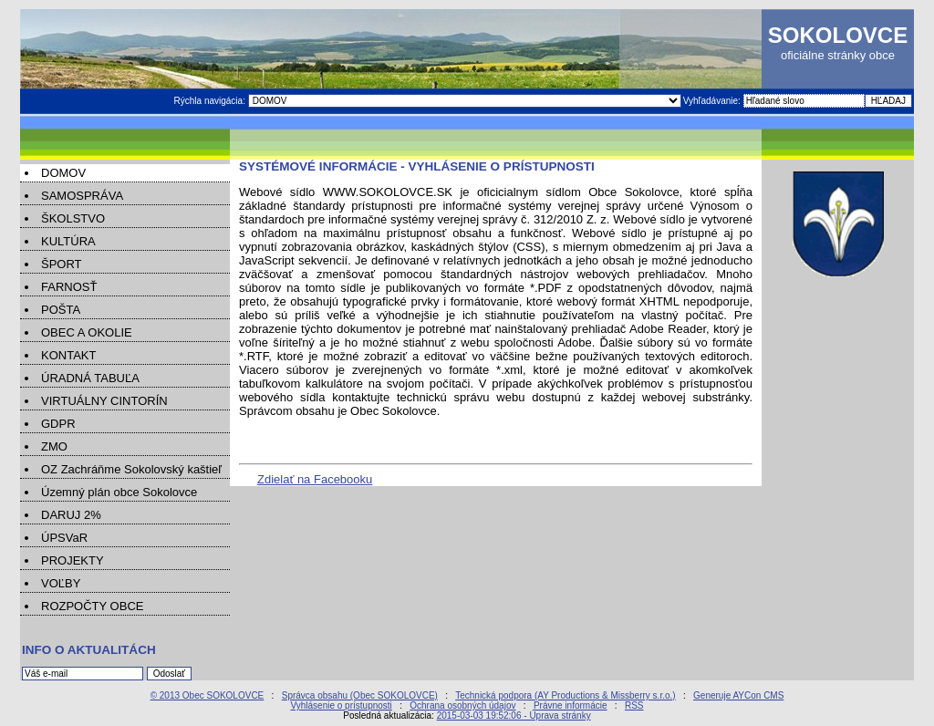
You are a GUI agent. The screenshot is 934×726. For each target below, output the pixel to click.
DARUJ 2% (71, 515)
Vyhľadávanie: (713, 101)
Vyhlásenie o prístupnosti (340, 705)
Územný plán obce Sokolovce (119, 492)
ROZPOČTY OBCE (92, 606)
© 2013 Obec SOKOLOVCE (207, 695)
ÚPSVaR (64, 537)
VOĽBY (60, 583)
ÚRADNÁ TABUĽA (90, 378)
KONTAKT (68, 355)
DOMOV (63, 173)
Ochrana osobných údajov (462, 705)
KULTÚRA (68, 241)
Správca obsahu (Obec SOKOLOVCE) (360, 695)
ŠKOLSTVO (73, 218)
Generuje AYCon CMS (738, 695)
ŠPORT (61, 264)
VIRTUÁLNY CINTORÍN (104, 401)
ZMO (54, 446)
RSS (634, 705)
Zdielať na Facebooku (314, 479)
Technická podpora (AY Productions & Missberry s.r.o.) (565, 695)
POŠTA (60, 309)
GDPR (58, 423)
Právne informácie (570, 705)
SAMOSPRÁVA (82, 195)
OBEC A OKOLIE (86, 332)
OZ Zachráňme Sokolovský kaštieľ (131, 469)
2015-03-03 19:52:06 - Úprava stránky (514, 715)
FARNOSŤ (69, 287)
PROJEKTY (72, 560)
